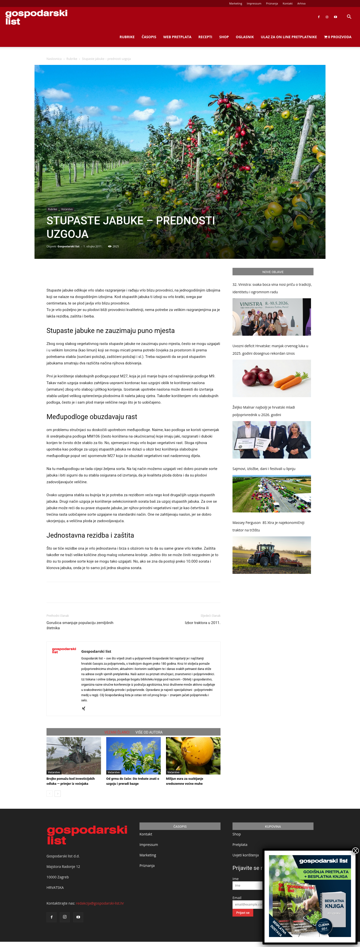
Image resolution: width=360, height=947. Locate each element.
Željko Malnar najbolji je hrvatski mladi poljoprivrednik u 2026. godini (263, 411)
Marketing (235, 3)
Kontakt (288, 3)
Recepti (205, 36)
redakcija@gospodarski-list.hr (100, 903)
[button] (349, 17)
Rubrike (127, 36)
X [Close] (356, 850)
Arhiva (301, 3)
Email (237, 897)
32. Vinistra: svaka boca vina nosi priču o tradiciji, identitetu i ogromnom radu (272, 288)
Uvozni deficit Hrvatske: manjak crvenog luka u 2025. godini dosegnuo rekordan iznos (270, 349)
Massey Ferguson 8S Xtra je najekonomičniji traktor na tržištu (268, 526)
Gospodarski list (69, 246)
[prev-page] (49, 793)
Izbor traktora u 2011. (202, 623)
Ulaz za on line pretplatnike (289, 36)
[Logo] (36, 17)
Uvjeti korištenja (245, 855)
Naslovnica (54, 59)
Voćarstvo (67, 209)
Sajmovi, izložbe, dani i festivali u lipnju (264, 468)
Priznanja (272, 3)
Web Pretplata (177, 36)
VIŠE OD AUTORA (149, 732)
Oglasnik (245, 36)
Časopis (149, 36)
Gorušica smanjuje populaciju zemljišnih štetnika (80, 625)
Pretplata (240, 844)
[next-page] (57, 793)
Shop (224, 36)
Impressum (254, 3)
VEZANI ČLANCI (117, 732)
